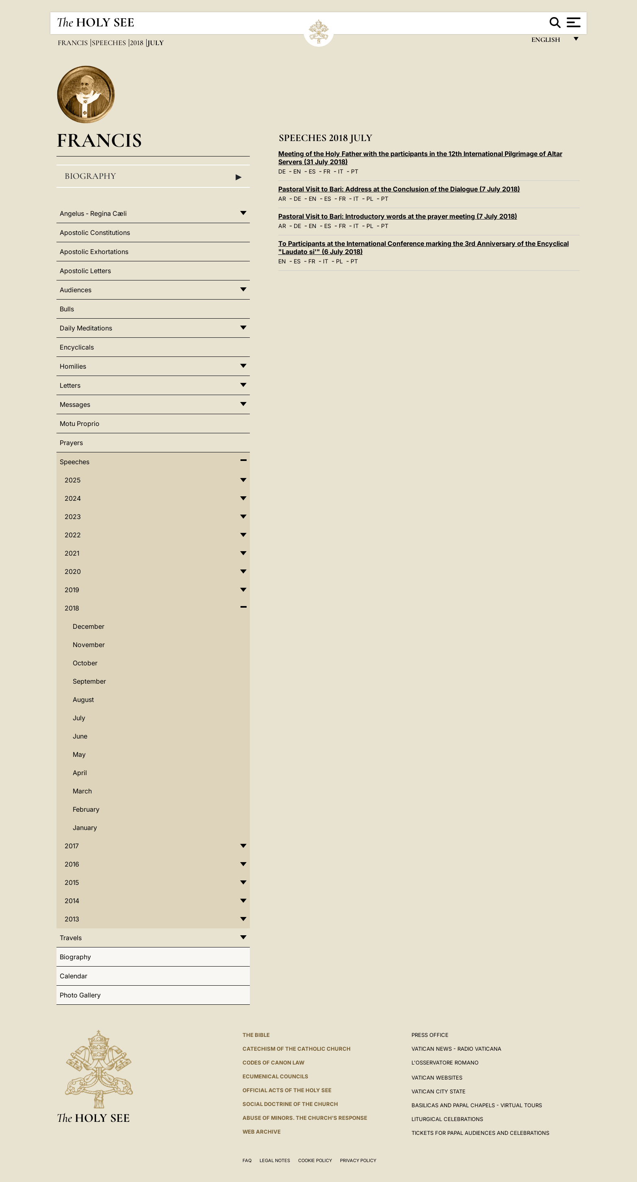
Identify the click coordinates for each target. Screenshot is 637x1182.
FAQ (247, 1160)
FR (326, 171)
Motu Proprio (80, 423)
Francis (73, 42)
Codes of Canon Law (273, 1062)
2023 (73, 517)
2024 (73, 498)
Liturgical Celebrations (447, 1119)
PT (354, 171)
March (82, 791)
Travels (71, 938)
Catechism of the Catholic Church (297, 1048)
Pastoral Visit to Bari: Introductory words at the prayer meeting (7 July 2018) (397, 216)
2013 (72, 919)
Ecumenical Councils (275, 1076)
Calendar (73, 976)
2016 (72, 864)
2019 (72, 590)
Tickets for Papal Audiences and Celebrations (480, 1133)
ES (312, 171)
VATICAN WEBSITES (437, 1077)
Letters (70, 385)
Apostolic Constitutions (95, 232)
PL (369, 198)
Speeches (110, 42)
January (85, 827)
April (80, 773)
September (89, 681)
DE (282, 171)
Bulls (67, 309)
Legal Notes (275, 1160)
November (89, 645)
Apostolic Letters (85, 271)
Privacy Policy (358, 1160)
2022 (73, 535)
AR (282, 198)
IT (340, 171)
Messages (75, 404)
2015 (72, 882)
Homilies (73, 366)
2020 (73, 571)
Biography (153, 176)
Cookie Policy (315, 1160)
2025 (72, 480)
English (549, 41)
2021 (72, 553)
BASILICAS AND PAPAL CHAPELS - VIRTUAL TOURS (477, 1105)
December (88, 626)
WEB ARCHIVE (262, 1131)
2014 (72, 901)
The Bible (256, 1035)
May (79, 754)
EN (297, 171)
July (79, 718)
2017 (72, 846)
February (86, 809)
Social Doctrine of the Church (290, 1104)
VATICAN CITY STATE (439, 1091)
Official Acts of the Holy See (287, 1090)
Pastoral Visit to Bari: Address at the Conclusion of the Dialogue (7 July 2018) (399, 189)
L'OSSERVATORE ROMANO (445, 1062)
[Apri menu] (573, 22)
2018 (137, 42)
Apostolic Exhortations (94, 252)
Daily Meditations (86, 328)
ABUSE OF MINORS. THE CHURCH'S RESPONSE (305, 1118)
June (80, 736)
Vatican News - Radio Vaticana (456, 1048)
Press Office (430, 1035)
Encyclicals (77, 347)
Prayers (71, 443)
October (85, 663)
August (83, 699)
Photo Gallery (80, 995)
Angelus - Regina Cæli (93, 213)
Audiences (75, 290)
